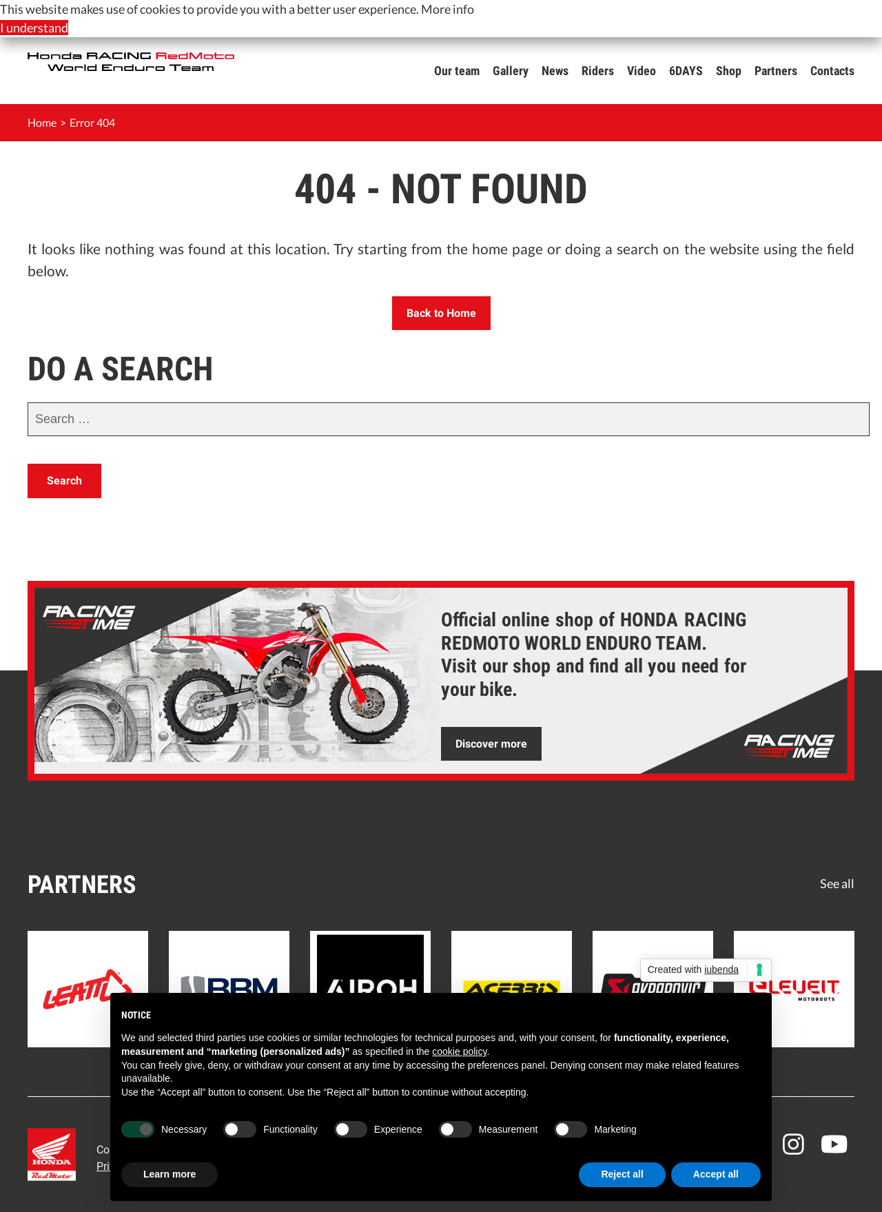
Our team (457, 70)
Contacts (832, 70)
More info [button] (447, 9)
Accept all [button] (716, 1174)
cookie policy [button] (459, 1051)
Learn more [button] (169, 1174)
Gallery (511, 70)
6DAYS (686, 70)
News (555, 70)
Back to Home (441, 313)
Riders (598, 70)
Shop (728, 70)
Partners (776, 70)
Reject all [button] (622, 1174)
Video (641, 70)
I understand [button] (34, 27)
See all (837, 883)
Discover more (491, 743)
